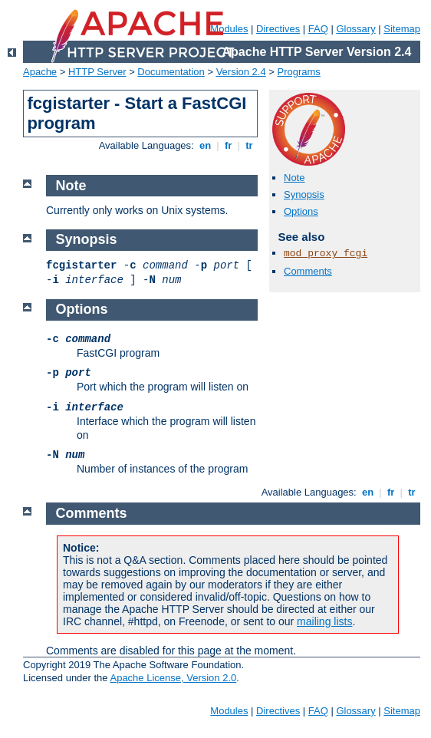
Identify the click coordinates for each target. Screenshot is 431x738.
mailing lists (324, 621)
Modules (229, 711)
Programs (299, 71)
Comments (308, 271)
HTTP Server (97, 71)
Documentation (170, 71)
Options (301, 211)
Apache (40, 71)
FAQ (318, 29)
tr (249, 145)
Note (294, 177)
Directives (278, 29)
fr (228, 145)
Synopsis (304, 194)
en (204, 145)
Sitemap (401, 29)
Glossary (355, 29)
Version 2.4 (241, 71)
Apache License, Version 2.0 (173, 678)
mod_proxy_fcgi (325, 253)
